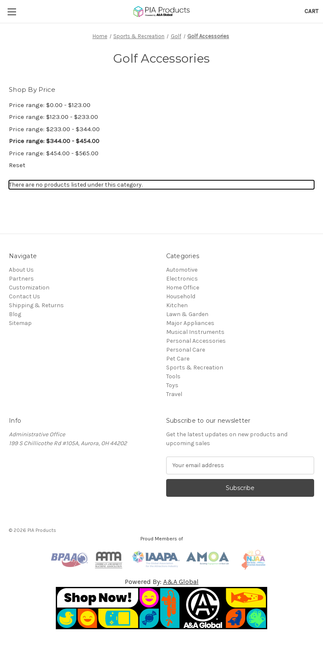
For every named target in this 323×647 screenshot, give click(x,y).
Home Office (182, 287)
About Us (21, 269)
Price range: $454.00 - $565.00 (54, 153)
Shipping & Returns (36, 305)
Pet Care (177, 358)
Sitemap (20, 323)
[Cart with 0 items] (311, 11)
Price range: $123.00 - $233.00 (53, 117)
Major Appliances (190, 323)
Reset (17, 165)
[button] (162, 608)
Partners (21, 278)
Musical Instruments (195, 332)
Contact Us (24, 296)
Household (180, 296)
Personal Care (185, 349)
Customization (29, 287)
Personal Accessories (196, 340)
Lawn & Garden (187, 314)
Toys (172, 385)
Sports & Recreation (194, 367)
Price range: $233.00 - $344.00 (54, 129)
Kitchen (177, 305)
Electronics (182, 278)
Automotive (181, 269)
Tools (173, 376)
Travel (174, 394)
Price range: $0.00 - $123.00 (49, 105)
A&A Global (181, 582)
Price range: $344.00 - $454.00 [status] (54, 141)
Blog (15, 314)
